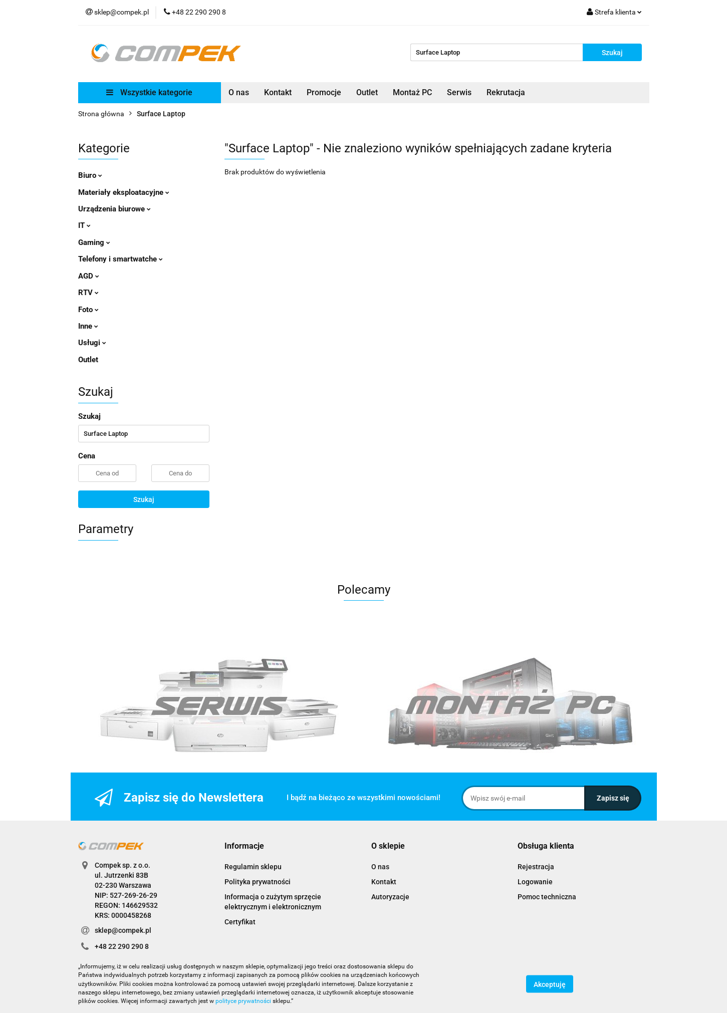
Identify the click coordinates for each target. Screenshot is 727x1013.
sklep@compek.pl (123, 930)
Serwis (459, 92)
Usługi (92, 342)
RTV (88, 292)
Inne (88, 326)
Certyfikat (240, 922)
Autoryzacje (390, 897)
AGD (88, 276)
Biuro (90, 175)
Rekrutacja (506, 92)
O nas (238, 92)
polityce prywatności (243, 1000)
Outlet (367, 92)
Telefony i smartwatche (120, 259)
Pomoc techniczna (547, 897)
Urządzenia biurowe (114, 208)
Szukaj (143, 499)
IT (84, 225)
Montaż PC (412, 92)
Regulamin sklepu (253, 867)
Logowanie (535, 882)
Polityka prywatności (257, 882)
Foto (88, 309)
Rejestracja (536, 867)
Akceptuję (550, 984)
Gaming (94, 242)
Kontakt (278, 92)
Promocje (324, 92)
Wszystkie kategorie (149, 92)
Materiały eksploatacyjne (123, 192)
